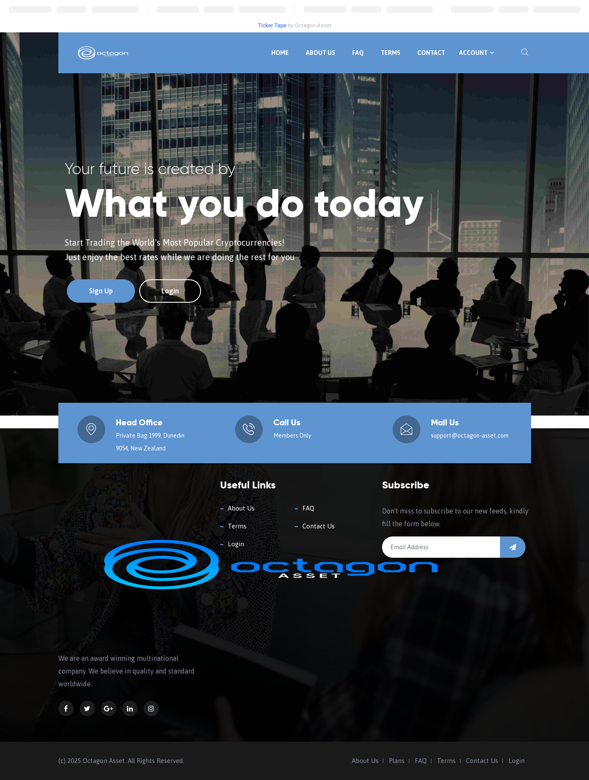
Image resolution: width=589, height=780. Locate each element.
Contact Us (318, 526)
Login (170, 291)
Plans (397, 761)
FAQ (358, 52)
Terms (390, 52)
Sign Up (101, 291)
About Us (320, 52)
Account (476, 52)
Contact (431, 52)
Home (280, 52)
